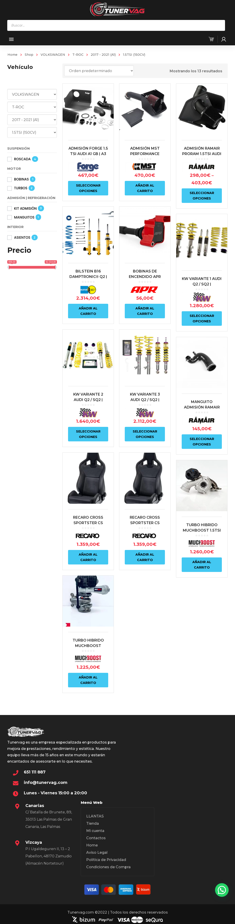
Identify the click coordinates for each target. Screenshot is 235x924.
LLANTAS (95, 816)
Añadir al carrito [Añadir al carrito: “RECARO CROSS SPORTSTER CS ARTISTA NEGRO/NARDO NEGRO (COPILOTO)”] (88, 554)
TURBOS (20, 188)
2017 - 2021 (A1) (103, 55)
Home (12, 55)
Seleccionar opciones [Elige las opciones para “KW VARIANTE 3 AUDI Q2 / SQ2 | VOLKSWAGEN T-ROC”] (144, 432)
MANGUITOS (24, 217)
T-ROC (77, 55)
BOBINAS (21, 179)
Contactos (96, 838)
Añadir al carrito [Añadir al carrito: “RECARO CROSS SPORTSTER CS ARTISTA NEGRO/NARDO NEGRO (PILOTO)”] (144, 554)
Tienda (92, 823)
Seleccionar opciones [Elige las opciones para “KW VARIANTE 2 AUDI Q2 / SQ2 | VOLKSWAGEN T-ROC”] (88, 432)
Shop (29, 55)
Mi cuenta (95, 831)
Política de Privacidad (106, 860)
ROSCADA (22, 159)
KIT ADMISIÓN (25, 208)
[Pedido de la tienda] (99, 70)
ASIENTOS (22, 237)
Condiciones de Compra (108, 867)
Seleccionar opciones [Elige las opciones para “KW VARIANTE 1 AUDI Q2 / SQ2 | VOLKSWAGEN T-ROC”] (200, 318)
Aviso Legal (97, 852)
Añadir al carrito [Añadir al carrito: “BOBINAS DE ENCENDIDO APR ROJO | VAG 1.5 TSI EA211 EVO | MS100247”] (144, 310)
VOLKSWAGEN (53, 55)
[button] (222, 890)
